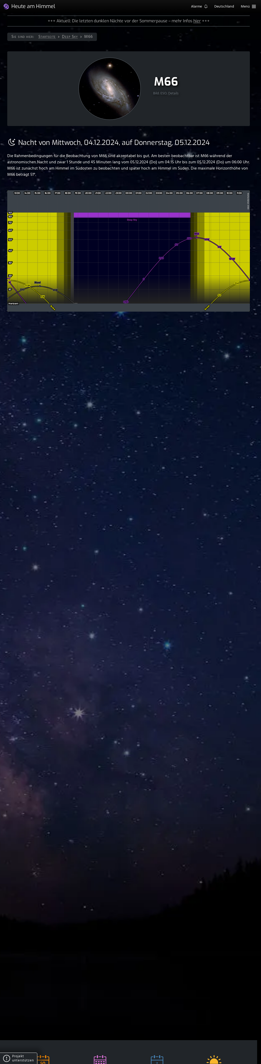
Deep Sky (70, 36)
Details (173, 93)
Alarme (199, 7)
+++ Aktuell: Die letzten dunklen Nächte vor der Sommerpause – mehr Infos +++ (129, 21)
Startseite (47, 36)
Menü (248, 7)
